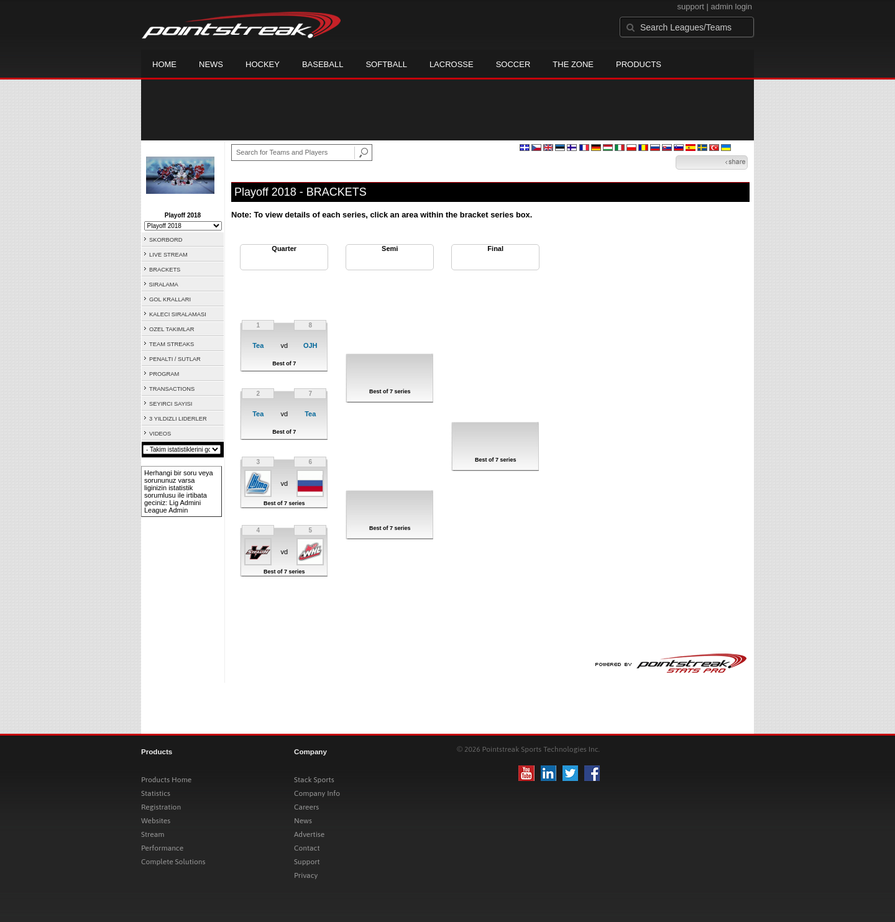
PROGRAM (164, 374)
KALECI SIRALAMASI (177, 314)
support (690, 6)
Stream (152, 834)
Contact (307, 848)
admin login (732, 6)
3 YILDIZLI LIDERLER (178, 419)
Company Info (317, 793)
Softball (385, 64)
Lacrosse (451, 64)
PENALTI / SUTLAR (175, 359)
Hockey (263, 64)
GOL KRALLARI (170, 299)
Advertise (309, 834)
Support (307, 861)
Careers (306, 807)
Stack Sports (314, 779)
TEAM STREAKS (171, 344)
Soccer (513, 64)
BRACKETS (164, 270)
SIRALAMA (163, 284)
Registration (161, 807)
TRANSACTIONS (172, 389)
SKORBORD (165, 240)
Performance (162, 848)
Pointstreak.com (241, 26)
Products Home (166, 779)
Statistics (155, 793)
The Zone (573, 64)
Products (638, 64)
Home (164, 64)
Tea (258, 345)
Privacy (306, 875)
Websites (155, 820)
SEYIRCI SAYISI (170, 404)
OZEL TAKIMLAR (171, 329)
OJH (310, 345)
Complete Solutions (173, 861)
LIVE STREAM (168, 255)
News (211, 64)
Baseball (323, 64)
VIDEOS (160, 434)
